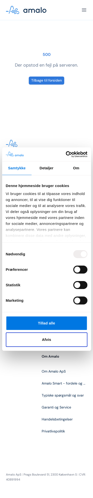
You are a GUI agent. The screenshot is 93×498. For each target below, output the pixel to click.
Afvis (46, 339)
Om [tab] (76, 168)
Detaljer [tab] (47, 168)
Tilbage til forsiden (46, 80)
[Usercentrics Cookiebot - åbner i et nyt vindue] (66, 154)
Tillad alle (46, 323)
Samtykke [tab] (17, 168)
